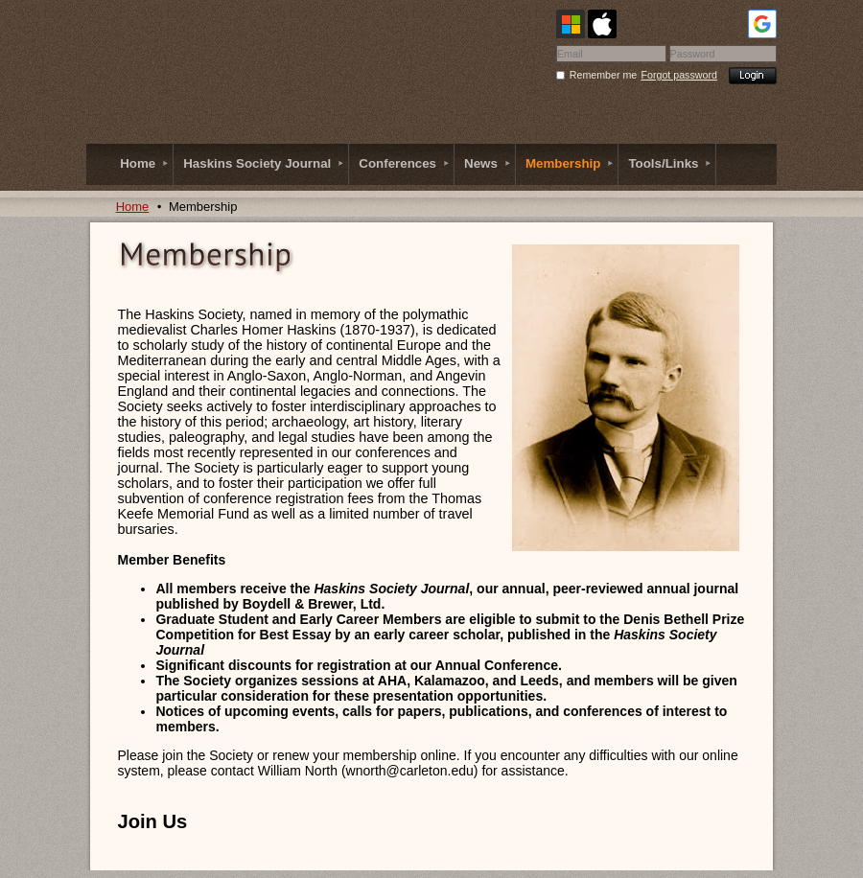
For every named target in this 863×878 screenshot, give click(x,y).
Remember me (603, 75)
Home (133, 206)
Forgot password (679, 75)
